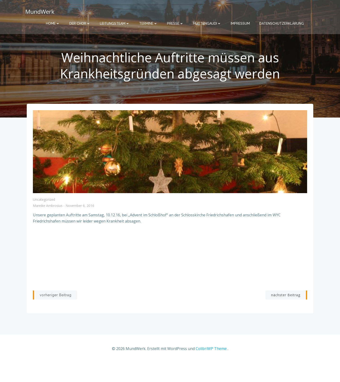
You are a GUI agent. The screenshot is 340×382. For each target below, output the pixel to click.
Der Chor (79, 21)
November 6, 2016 (80, 225)
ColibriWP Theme (211, 367)
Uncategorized (44, 218)
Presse (175, 21)
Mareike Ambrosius (48, 225)
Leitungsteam (115, 21)
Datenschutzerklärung (281, 21)
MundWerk (38, 10)
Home (53, 21)
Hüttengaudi (207, 21)
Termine (148, 21)
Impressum (240, 21)
